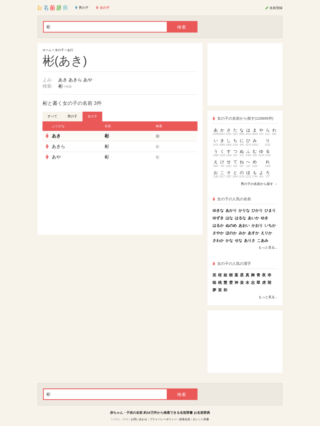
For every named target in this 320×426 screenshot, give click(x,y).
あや (87, 79)
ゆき (264, 218)
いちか (270, 225)
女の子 (59, 50)
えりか (266, 233)
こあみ (262, 240)
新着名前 (184, 419)
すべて (52, 116)
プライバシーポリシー (163, 419)
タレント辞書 (200, 419)
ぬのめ (231, 225)
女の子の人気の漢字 (231, 263)
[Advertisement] (80, 198)
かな (229, 240)
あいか (253, 218)
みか (242, 233)
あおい (244, 225)
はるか (218, 225)
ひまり (270, 210)
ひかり (257, 210)
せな (238, 240)
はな (229, 218)
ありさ (249, 240)
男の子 (72, 116)
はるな (240, 218)
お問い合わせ (139, 419)
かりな (244, 210)
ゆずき (218, 218)
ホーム (47, 50)
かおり (257, 225)
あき (62, 79)
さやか (218, 233)
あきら (75, 79)
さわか (218, 240)
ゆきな (218, 210)
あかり (231, 210)
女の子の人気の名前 (231, 199)
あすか (253, 233)
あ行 (70, 50)
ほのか (231, 233)
